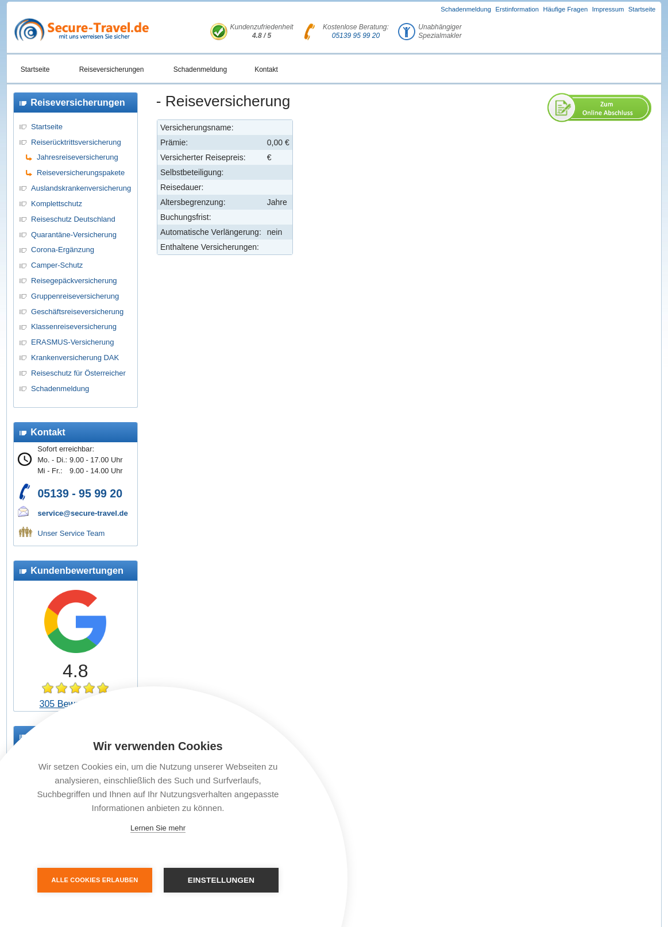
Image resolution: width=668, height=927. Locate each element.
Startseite (642, 9)
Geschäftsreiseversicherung (77, 311)
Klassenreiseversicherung (74, 326)
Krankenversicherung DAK (75, 357)
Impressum (608, 9)
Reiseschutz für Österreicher (78, 373)
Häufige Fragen (565, 9)
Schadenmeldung (466, 9)
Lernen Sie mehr (158, 828)
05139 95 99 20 (356, 36)
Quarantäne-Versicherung (74, 234)
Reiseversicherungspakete (81, 172)
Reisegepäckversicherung (74, 280)
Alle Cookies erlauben (95, 879)
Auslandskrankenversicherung (81, 188)
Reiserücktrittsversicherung (76, 142)
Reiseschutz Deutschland (73, 219)
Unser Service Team (71, 533)
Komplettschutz (56, 203)
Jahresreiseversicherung (77, 157)
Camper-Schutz (57, 265)
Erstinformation (517, 9)
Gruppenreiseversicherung (75, 296)
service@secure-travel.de (83, 513)
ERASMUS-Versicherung (72, 342)
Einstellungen (221, 880)
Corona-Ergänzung (62, 249)
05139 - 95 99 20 (80, 493)
